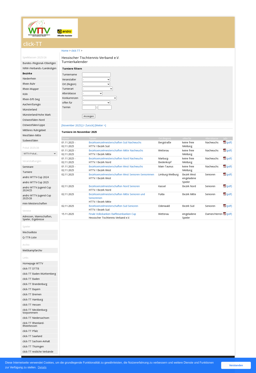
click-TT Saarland (32, 336)
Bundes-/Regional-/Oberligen (39, 63)
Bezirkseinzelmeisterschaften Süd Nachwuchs (115, 142)
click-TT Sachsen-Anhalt (36, 341)
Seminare (28, 166)
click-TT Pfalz (30, 331)
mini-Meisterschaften (35, 203)
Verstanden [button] (236, 365)
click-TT (75, 50)
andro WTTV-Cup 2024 (36, 177)
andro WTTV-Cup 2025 (36, 182)
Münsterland (30, 109)
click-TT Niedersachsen (36, 317)
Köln (25, 94)
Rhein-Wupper (31, 89)
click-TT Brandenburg (35, 284)
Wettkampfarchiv (32, 250)
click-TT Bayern (31, 289)
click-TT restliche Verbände (38, 351)
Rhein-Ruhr (29, 83)
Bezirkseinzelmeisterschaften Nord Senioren (114, 186)
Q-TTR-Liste (30, 237)
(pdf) (229, 142)
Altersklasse (69, 93)
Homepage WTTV (33, 263)
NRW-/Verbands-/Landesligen (39, 68)
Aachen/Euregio (32, 104)
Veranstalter (69, 79)
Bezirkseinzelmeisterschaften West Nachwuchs (116, 166)
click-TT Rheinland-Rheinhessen (33, 324)
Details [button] (42, 367)
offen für (67, 102)
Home (64, 50)
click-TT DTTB (31, 268)
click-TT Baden (31, 279)
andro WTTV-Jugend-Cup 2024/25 (37, 189)
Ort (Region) (69, 84)
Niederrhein (29, 78)
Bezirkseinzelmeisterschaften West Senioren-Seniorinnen (121, 174)
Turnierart (68, 88)
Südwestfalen (30, 140)
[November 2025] (72, 125)
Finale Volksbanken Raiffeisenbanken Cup (112, 214)
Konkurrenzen (70, 98)
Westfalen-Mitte (32, 135)
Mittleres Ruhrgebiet (34, 130)
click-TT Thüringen (33, 346)
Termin (66, 107)
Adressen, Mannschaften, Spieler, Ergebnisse (37, 218)
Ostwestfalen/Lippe (34, 125)
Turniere (27, 172)
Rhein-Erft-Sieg (31, 99)
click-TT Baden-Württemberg (39, 273)
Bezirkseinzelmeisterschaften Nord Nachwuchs (116, 158)
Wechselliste (30, 232)
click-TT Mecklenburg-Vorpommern (35, 311)
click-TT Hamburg (33, 299)
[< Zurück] (88, 125)
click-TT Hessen (32, 304)
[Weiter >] (100, 125)
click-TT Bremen (32, 294)
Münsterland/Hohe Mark (37, 114)
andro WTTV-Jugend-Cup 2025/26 (37, 197)
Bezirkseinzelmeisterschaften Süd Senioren (113, 206)
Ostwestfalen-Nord (34, 119)
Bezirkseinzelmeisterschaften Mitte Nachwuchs (116, 150)
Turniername (69, 74)
